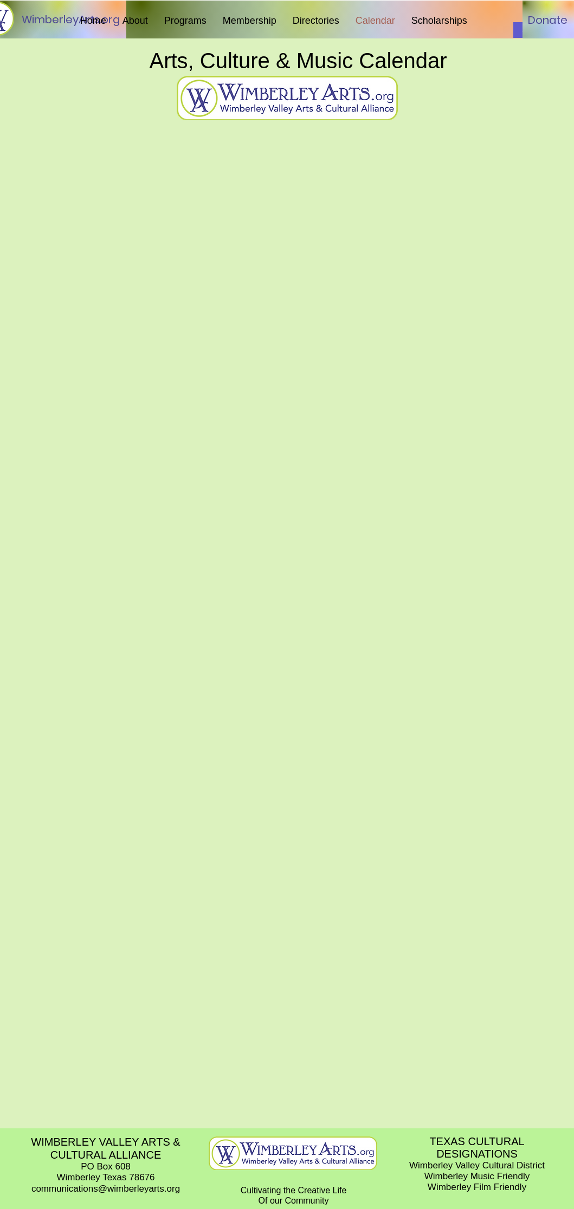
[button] (135, 20)
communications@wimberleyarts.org (105, 1189)
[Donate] (548, 20)
